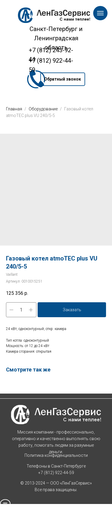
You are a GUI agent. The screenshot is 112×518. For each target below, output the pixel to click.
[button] (62, 79)
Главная (14, 109)
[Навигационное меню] (100, 13)
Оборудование (44, 109)
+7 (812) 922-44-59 (56, 472)
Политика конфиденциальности (56, 455)
